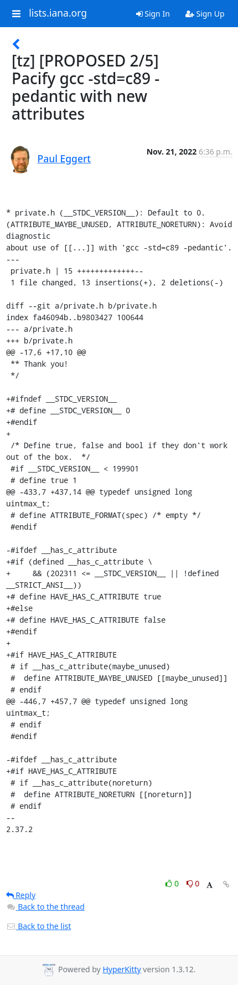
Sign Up (205, 13)
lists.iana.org (58, 13)
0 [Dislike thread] (193, 883)
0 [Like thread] (172, 883)
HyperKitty (121, 969)
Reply (21, 895)
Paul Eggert (64, 158)
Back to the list (38, 926)
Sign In (153, 13)
